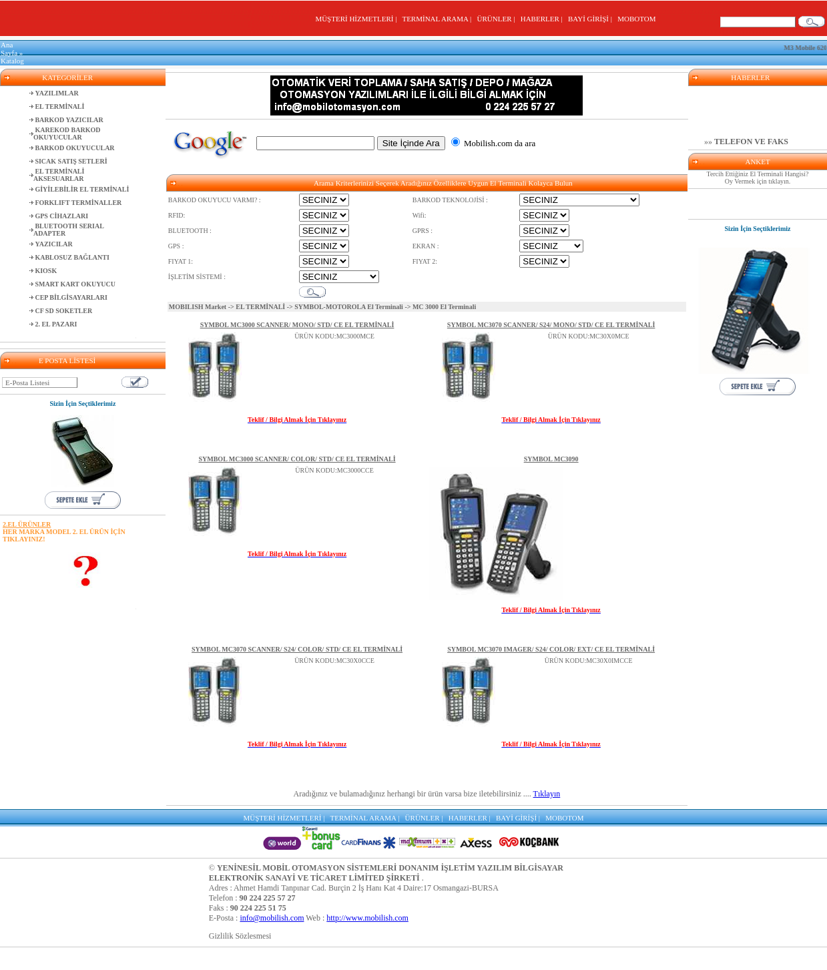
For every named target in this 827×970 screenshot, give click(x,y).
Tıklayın (547, 793)
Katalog (12, 61)
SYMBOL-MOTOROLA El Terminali (348, 306)
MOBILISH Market (197, 306)
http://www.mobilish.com (367, 918)
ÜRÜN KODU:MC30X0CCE (334, 660)
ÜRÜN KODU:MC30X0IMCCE (589, 660)
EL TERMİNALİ (260, 306)
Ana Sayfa (9, 49)
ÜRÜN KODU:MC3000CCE (334, 470)
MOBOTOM (636, 19)
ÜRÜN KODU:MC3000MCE (334, 336)
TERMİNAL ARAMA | (438, 19)
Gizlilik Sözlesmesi (240, 936)
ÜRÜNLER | (498, 19)
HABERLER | (544, 19)
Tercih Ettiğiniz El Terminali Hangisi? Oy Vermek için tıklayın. (758, 177)
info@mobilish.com (272, 918)
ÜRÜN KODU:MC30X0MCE (588, 336)
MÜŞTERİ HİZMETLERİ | (357, 19)
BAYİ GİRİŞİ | (591, 19)
